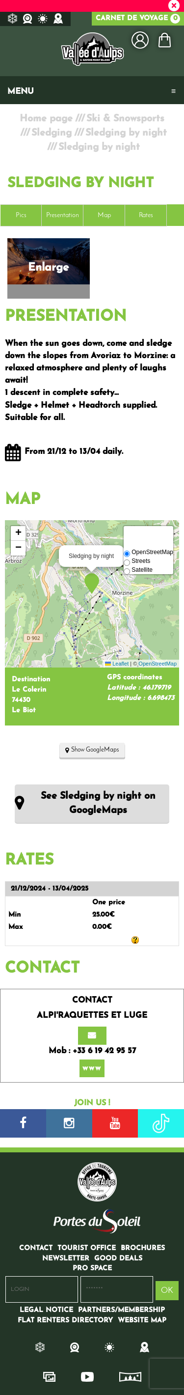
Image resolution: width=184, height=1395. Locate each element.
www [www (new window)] (92, 1068)
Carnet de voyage (138, 19)
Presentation (62, 215)
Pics (21, 215)
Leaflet (117, 664)
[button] (164, 40)
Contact (42, 968)
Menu (20, 91)
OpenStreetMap (157, 664)
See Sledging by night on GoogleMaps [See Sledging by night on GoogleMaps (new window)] (98, 803)
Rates (146, 215)
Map (104, 215)
